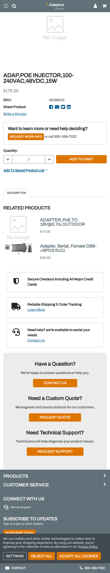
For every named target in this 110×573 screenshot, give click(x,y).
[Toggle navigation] (5, 6)
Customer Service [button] (26, 485)
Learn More (36, 310)
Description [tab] (16, 192)
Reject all (41, 556)
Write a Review (15, 114)
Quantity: (10, 150)
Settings (15, 556)
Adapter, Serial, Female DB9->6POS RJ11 (68, 248)
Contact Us (36, 340)
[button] (12, 6)
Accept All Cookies (79, 556)
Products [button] (15, 476)
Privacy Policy (87, 547)
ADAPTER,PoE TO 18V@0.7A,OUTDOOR (62, 222)
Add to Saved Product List (24, 170)
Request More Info (26, 136)
